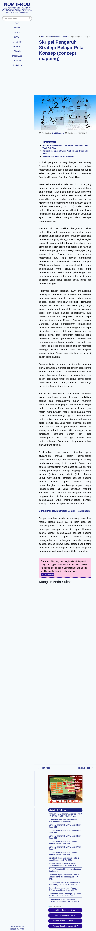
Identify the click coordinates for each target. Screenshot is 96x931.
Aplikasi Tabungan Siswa (65, 910)
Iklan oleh (54, 906)
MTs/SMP (17, 42)
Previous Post (83, 768)
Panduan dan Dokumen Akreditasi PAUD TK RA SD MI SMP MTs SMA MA (65, 815)
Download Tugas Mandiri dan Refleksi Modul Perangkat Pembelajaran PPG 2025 (64, 877)
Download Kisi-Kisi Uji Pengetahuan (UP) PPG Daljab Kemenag (63, 820)
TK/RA (17, 32)
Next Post (45, 768)
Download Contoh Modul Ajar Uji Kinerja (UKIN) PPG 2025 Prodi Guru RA (65, 895)
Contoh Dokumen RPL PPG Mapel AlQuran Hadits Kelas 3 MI (63, 853)
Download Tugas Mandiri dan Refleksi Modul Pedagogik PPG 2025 (64, 859)
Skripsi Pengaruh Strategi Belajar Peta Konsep (64, 511)
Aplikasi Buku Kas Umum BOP (65, 926)
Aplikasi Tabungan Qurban (65, 915)
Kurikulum (17, 65)
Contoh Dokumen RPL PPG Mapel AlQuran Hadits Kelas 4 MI (63, 842)
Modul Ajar (17, 56)
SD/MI (17, 37)
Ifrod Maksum (58, 133)
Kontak (17, 28)
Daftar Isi (20, 926)
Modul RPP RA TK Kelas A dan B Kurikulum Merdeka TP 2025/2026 (62, 865)
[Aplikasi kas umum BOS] (65, 789)
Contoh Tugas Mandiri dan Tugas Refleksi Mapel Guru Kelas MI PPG (63, 889)
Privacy (13, 926)
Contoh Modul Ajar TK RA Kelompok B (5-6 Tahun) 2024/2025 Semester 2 (64, 883)
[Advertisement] (65, 16)
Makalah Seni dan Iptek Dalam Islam (58, 156)
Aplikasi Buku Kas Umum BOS (65, 921)
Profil (17, 23)
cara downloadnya (48, 574)
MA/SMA (17, 46)
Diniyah (17, 51)
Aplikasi (17, 60)
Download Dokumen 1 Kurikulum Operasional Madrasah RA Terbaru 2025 (65, 900)
